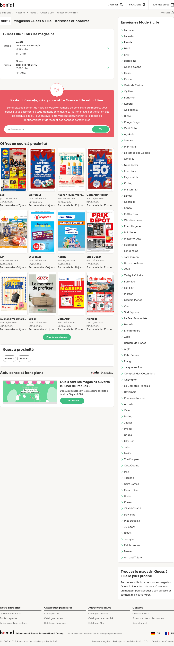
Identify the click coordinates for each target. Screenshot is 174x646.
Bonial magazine (8, 618)
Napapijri (128, 201)
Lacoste (127, 36)
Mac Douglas (130, 520)
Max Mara (128, 146)
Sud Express (130, 312)
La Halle (127, 30)
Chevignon (129, 379)
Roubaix (24, 358)
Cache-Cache (131, 66)
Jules (125, 447)
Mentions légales (101, 641)
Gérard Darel (130, 490)
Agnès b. (127, 134)
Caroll (126, 410)
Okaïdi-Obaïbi (131, 508)
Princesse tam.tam (133, 398)
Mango (126, 361)
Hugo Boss (129, 244)
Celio (125, 73)
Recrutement (140, 623)
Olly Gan (127, 441)
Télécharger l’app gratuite (13, 623)
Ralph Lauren (130, 545)
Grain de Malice (132, 85)
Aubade (127, 404)
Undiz (126, 496)
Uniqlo (126, 434)
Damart (127, 551)
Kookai (126, 502)
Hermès (127, 324)
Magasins (20, 13)
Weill (125, 269)
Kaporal (127, 103)
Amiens (9, 358)
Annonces (167, 12)
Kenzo (126, 208)
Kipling (126, 183)
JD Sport (128, 526)
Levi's (126, 453)
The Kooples (130, 459)
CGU (146, 641)
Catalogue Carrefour (55, 623)
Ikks (125, 471)
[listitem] (14, 177)
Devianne (128, 514)
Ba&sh (126, 533)
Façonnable (129, 177)
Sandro (127, 140)
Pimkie (126, 42)
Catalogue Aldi (96, 623)
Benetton (128, 97)
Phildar (126, 428)
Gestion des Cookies (163, 641)
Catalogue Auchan (98, 613)
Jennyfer (128, 539)
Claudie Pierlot (131, 300)
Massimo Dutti (131, 238)
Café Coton (129, 128)
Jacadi (126, 422)
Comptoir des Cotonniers (138, 373)
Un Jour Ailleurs (132, 263)
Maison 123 (129, 189)
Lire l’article (72, 400)
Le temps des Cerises (135, 152)
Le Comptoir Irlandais (135, 385)
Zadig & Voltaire (132, 275)
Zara (125, 306)
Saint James (130, 484)
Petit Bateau (130, 355)
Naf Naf (127, 287)
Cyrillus (127, 91)
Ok (100, 129)
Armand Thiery (131, 557)
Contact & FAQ (141, 613)
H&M (125, 48)
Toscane (127, 477)
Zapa (125, 336)
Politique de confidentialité (127, 641)
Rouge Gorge (130, 122)
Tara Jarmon (130, 257)
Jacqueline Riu (131, 367)
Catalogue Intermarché (100, 618)
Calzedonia (129, 109)
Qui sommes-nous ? (10, 613)
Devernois (128, 392)
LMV (125, 54)
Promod (127, 79)
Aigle (125, 349)
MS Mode (128, 232)
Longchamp (129, 250)
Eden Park (128, 171)
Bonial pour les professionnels (148, 618)
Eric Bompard (130, 330)
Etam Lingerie (131, 226)
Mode (33, 13)
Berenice (128, 281)
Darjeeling (128, 60)
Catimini (127, 158)
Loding (126, 416)
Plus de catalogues (56, 337)
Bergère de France (133, 342)
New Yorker (129, 165)
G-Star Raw (129, 214)
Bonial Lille (5, 13)
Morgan (127, 293)
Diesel (126, 116)
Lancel (126, 195)
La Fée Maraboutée (134, 318)
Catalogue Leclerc (54, 618)
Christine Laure (131, 220)
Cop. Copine (130, 465)
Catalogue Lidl (51, 613)
